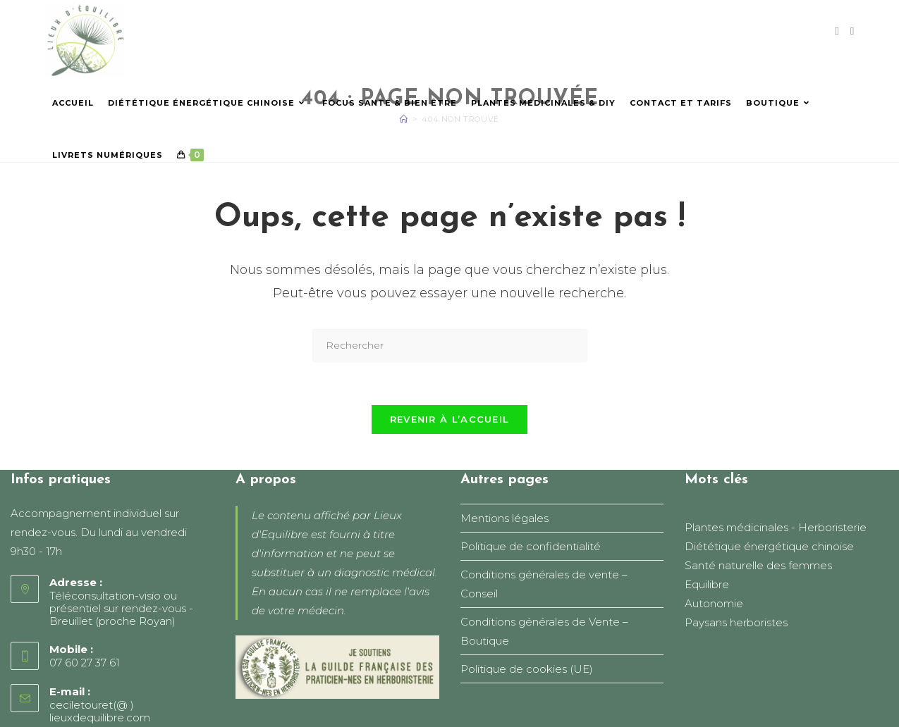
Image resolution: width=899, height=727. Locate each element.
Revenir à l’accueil (450, 419)
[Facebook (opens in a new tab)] (836, 31)
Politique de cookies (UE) (526, 669)
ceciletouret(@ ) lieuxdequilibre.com (99, 711)
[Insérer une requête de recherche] (449, 345)
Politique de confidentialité (530, 546)
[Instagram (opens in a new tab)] (852, 31)
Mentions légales (504, 518)
